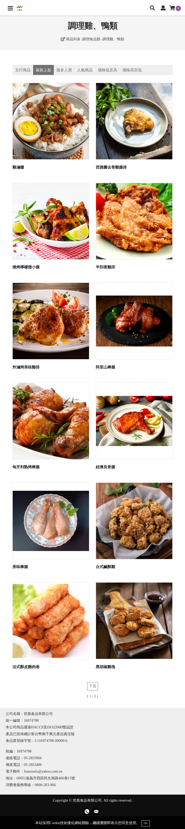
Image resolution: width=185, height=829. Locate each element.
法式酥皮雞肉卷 (26, 667)
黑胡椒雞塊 (105, 667)
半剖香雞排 (105, 267)
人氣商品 (85, 70)
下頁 (92, 686)
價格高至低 (132, 70)
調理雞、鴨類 (113, 39)
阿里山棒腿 (105, 367)
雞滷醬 (18, 167)
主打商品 (23, 70)
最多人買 (64, 70)
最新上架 (43, 70)
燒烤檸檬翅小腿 (26, 267)
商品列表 (70, 39)
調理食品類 (91, 39)
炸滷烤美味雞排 (26, 367)
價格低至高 (107, 70)
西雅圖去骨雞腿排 (111, 167)
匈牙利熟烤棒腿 (26, 467)
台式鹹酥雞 (105, 566)
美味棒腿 (20, 566)
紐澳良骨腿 (105, 467)
